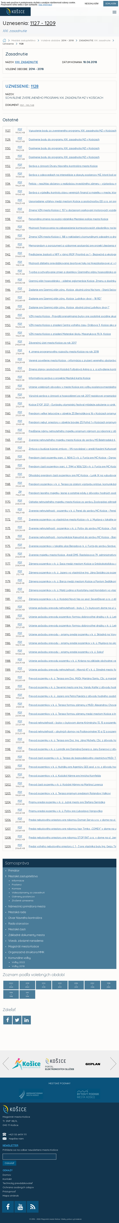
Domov (7, 1174)
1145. (8, 281)
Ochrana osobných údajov (18, 1187)
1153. (8, 351)
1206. (8, 820)
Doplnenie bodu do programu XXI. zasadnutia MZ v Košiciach (64, 139)
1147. (7, 298)
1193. (8, 705)
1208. (8, 837)
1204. (8, 802)
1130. (8, 148)
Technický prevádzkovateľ (17, 1183)
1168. (8, 484)
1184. (8, 625)
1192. (8, 696)
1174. (7, 537)
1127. (8, 130)
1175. (8, 546)
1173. (8, 528)
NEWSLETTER (10, 1145)
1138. (8, 219)
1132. (8, 166)
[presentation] (6, 1063)
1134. (8, 183)
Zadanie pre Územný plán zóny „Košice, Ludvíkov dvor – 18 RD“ (65, 298)
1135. (8, 192)
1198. (8, 749)
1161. (7, 422)
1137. (7, 210)
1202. (8, 784)
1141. (7, 245)
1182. (8, 608)
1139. (8, 228)
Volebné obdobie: (57, 40)
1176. (8, 554)
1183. (8, 616)
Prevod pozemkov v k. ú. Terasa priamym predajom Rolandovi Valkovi (70, 793)
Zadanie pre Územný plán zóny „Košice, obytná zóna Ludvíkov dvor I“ (69, 307)
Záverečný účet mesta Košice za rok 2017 (52, 342)
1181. (7, 599)
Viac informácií (45, 4)
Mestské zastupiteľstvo (20, 876)
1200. (8, 767)
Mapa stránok (11, 1195)
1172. (8, 519)
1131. (7, 157)
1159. (8, 404)
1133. (8, 175)
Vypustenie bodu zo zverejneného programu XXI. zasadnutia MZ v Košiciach (72, 130)
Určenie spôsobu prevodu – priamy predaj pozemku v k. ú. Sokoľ (66, 652)
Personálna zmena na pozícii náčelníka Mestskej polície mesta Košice (68, 219)
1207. (8, 828)
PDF (20, 129)
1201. (8, 775)
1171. (7, 510)
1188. (8, 661)
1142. (8, 254)
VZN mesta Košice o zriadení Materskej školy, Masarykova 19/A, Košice (70, 334)
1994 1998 (11, 994)
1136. (8, 201)
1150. (8, 325)
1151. (7, 334)
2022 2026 (11, 985)
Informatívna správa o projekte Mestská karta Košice (59, 378)
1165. (8, 457)
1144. (8, 272)
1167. (7, 475)
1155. (8, 369)
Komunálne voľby (17, 958)
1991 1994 (27, 994)
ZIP (20, 491)
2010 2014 (60, 985)
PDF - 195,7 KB (27, 105)
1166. (8, 466)
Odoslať (9, 1163)
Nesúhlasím (91, 3)
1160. (8, 413)
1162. (8, 431)
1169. (8, 493)
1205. (8, 811)
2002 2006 (92, 985)
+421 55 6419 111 (18, 1134)
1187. (8, 652)
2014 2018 (43, 985)
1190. (8, 678)
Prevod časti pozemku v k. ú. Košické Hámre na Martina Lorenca (66, 784)
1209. (8, 846)
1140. (8, 236)
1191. (7, 687)
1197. (8, 740)
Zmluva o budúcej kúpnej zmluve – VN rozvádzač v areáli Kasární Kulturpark (73, 448)
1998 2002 (108, 985)
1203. (8, 793)
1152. (8, 343)
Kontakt (7, 1179)
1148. (8, 307)
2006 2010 (76, 985)
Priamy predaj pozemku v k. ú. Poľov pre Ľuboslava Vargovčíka (65, 811)
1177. (7, 563)
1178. (8, 572)
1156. (8, 378)
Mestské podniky (59, 1083)
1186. (8, 643)
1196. (8, 731)
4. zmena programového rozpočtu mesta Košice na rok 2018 (64, 351)
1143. (8, 263)
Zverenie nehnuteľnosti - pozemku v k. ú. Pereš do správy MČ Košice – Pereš (72, 510)
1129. (8, 139)
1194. (8, 714)
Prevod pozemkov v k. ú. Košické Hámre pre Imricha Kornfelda (65, 775)
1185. (8, 634)
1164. (8, 448)
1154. (8, 360)
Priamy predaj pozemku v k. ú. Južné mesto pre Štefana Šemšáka (67, 802)
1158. (8, 396)
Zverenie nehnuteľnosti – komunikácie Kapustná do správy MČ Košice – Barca (73, 537)
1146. (8, 289)
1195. (8, 722)
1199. (8, 758)
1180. (8, 590)
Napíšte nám (16, 1138)
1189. (8, 669)
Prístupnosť (9, 1191)
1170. (8, 501)
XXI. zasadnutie (95, 40)
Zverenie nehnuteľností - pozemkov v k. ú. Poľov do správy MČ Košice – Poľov (73, 528)
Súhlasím (110, 3)
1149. (8, 316)
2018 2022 (27, 985)
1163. (8, 440)
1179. (8, 581)
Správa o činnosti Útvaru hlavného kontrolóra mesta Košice (63, 166)
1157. (8, 387)
